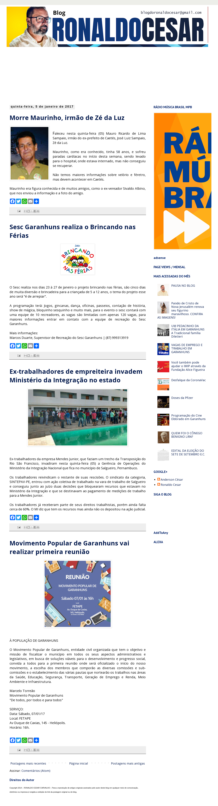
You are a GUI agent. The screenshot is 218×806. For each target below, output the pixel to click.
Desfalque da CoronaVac (188, 380)
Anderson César (172, 479)
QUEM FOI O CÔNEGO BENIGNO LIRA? (186, 435)
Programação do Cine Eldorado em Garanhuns (188, 417)
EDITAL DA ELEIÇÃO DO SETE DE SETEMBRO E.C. (188, 452)
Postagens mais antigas (128, 763)
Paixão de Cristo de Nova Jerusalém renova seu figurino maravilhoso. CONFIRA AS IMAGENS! (180, 310)
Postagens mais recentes (28, 763)
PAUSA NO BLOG (183, 286)
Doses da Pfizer (182, 398)
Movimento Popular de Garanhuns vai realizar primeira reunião (69, 547)
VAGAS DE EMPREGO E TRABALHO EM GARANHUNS (186, 348)
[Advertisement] (53, 75)
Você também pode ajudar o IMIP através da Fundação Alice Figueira (188, 365)
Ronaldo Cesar (171, 485)
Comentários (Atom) (35, 771)
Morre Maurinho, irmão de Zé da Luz (67, 117)
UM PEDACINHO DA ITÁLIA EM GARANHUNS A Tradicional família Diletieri (187, 331)
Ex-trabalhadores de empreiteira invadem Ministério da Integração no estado (76, 375)
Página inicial (78, 763)
